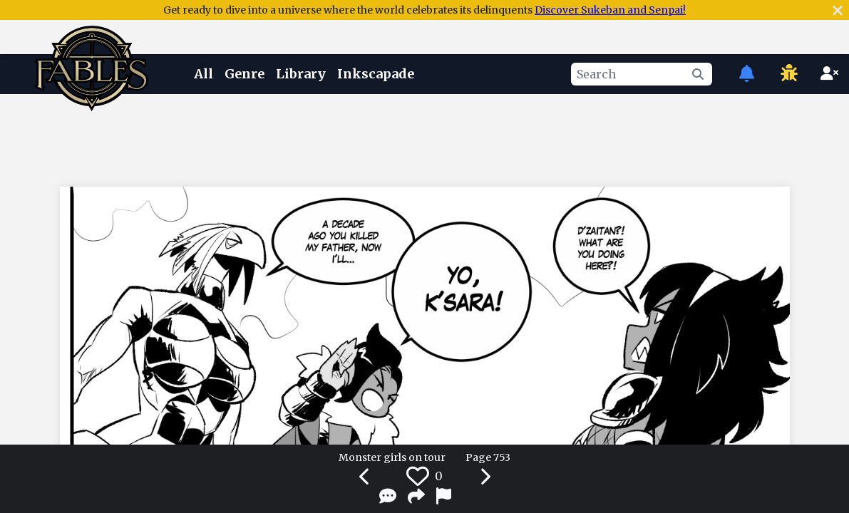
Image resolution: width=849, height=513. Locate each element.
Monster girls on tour (392, 457)
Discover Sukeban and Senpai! (610, 10)
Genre (244, 74)
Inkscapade (375, 74)
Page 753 (487, 457)
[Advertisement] (424, 137)
